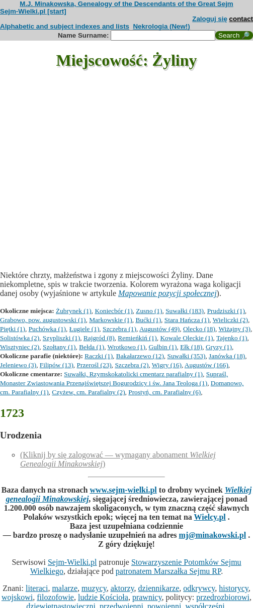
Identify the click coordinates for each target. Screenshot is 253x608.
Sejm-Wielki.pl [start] (33, 11)
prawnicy (147, 597)
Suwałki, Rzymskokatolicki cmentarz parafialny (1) (133, 374)
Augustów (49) (159, 329)
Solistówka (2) (19, 338)
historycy (233, 588)
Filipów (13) (56, 365)
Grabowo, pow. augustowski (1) (43, 320)
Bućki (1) (148, 320)
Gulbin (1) (163, 347)
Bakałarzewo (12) (140, 356)
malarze (64, 588)
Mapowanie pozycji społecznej (167, 293)
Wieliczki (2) (230, 320)
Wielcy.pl (209, 517)
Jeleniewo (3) (18, 365)
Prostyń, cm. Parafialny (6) (164, 392)
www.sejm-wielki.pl (123, 490)
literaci (37, 588)
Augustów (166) (206, 365)
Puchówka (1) (47, 329)
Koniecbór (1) (113, 311)
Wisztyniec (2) (19, 347)
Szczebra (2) (131, 365)
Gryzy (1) (219, 347)
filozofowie (55, 597)
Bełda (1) (91, 347)
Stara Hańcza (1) (187, 320)
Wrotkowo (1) (126, 347)
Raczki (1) (99, 356)
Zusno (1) (149, 311)
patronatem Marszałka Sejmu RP (168, 571)
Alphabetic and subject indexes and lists (64, 26)
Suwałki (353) (186, 356)
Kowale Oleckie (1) (186, 338)
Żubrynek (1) (74, 311)
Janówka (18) (227, 356)
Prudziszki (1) (226, 311)
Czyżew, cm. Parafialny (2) (88, 392)
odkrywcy (199, 588)
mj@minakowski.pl (212, 535)
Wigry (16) (167, 365)
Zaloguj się (209, 19)
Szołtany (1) (59, 347)
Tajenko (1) (231, 338)
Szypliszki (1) (61, 338)
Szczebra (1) (119, 329)
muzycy (94, 588)
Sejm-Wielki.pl (72, 562)
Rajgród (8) (99, 338)
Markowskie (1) (110, 320)
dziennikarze (159, 588)
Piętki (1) (12, 329)
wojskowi (17, 597)
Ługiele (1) (84, 329)
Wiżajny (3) (234, 329)
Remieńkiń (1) (137, 338)
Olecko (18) (199, 329)
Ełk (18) (191, 347)
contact (241, 19)
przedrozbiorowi (222, 597)
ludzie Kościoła (103, 597)
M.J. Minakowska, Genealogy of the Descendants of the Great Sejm (126, 4)
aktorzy (122, 588)
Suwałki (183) (184, 311)
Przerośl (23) (94, 365)
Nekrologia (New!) (161, 26)
